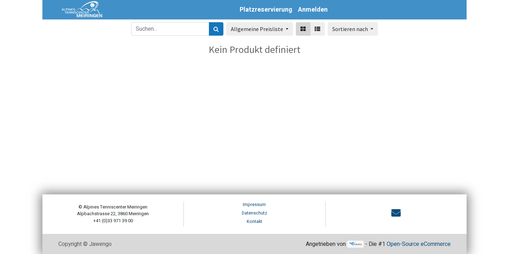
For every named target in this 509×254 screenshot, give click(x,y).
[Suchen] (216, 29)
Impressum (254, 204)
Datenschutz (254, 213)
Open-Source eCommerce (419, 244)
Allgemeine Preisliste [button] (257, 28)
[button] (353, 29)
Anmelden (313, 9)
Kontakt (254, 221)
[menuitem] (266, 9)
